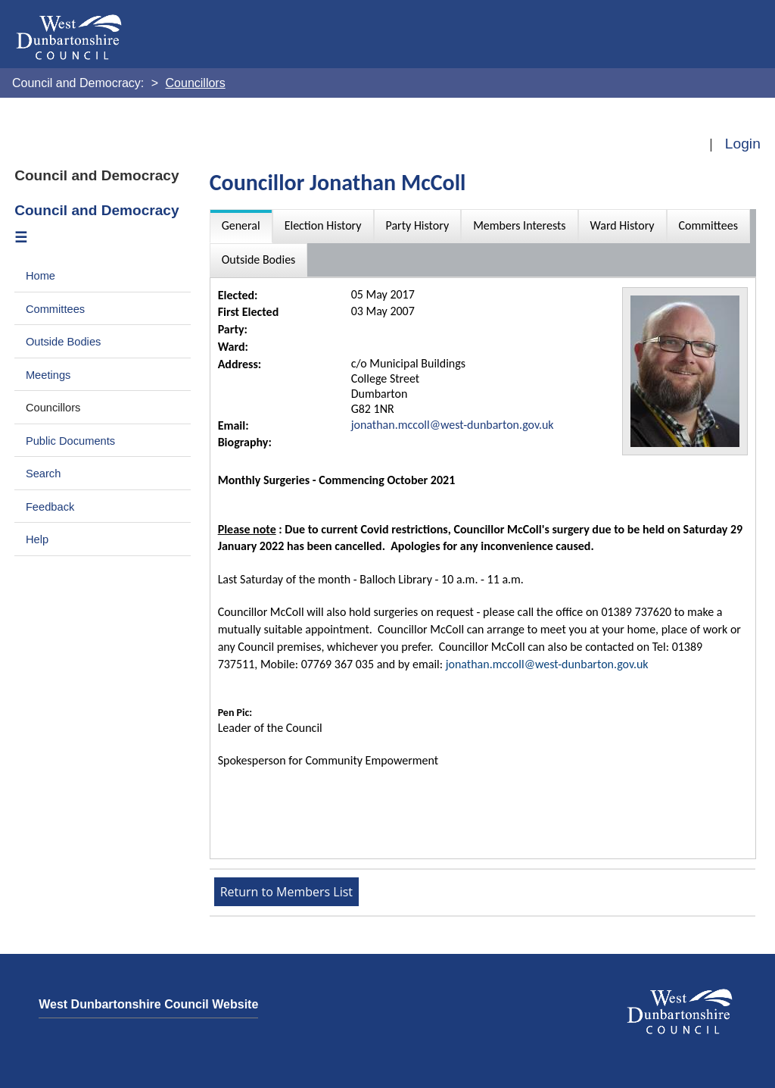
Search (43, 473)
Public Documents (70, 441)
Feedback (50, 507)
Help (37, 539)
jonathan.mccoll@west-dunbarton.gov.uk (452, 424)
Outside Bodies (63, 342)
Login (743, 144)
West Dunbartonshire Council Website (148, 1004)
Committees (55, 309)
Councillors (53, 408)
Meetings (48, 375)
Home (40, 276)
